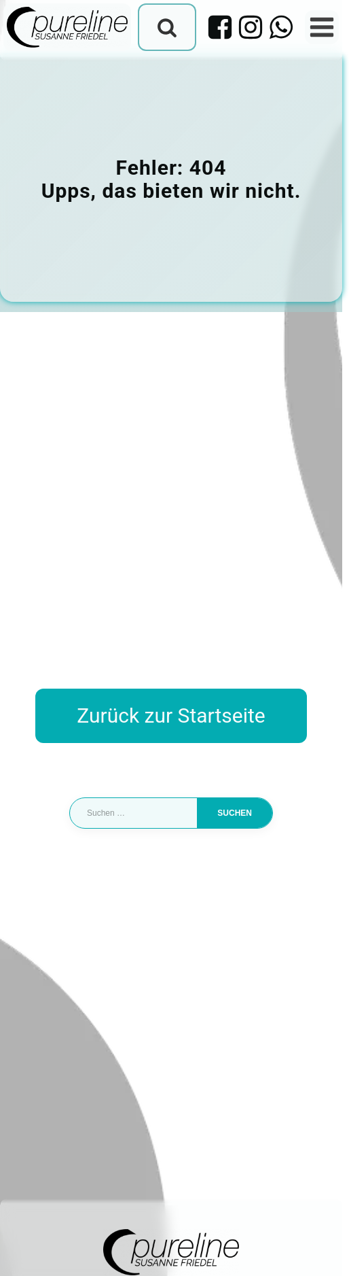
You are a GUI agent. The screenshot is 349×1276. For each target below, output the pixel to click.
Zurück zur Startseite (171, 715)
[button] (24, 1251)
